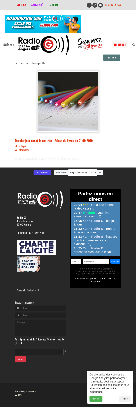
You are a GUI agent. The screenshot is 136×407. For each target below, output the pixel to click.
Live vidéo (37, 5)
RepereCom (32, 391)
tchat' (53, 5)
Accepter (96, 400)
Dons (21, 5)
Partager (20, 146)
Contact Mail (33, 290)
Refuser (124, 400)
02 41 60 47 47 (112, 5)
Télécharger (22, 150)
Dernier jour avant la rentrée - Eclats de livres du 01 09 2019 (54, 140)
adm (18, 394)
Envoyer (20, 359)
